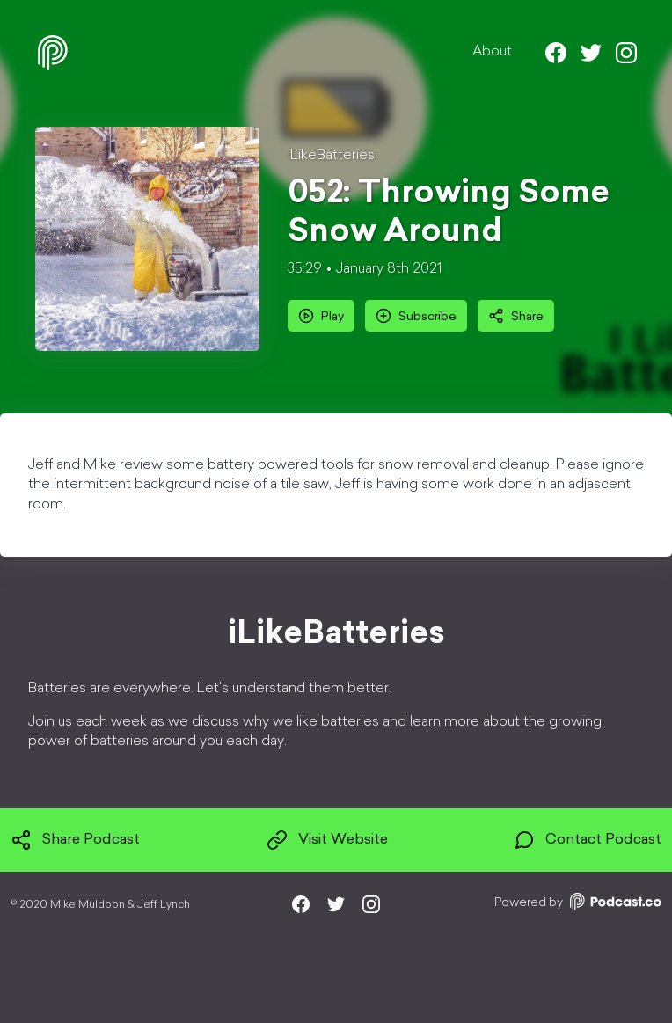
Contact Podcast (587, 840)
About (492, 52)
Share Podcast (75, 840)
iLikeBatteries (331, 156)
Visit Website (327, 840)
